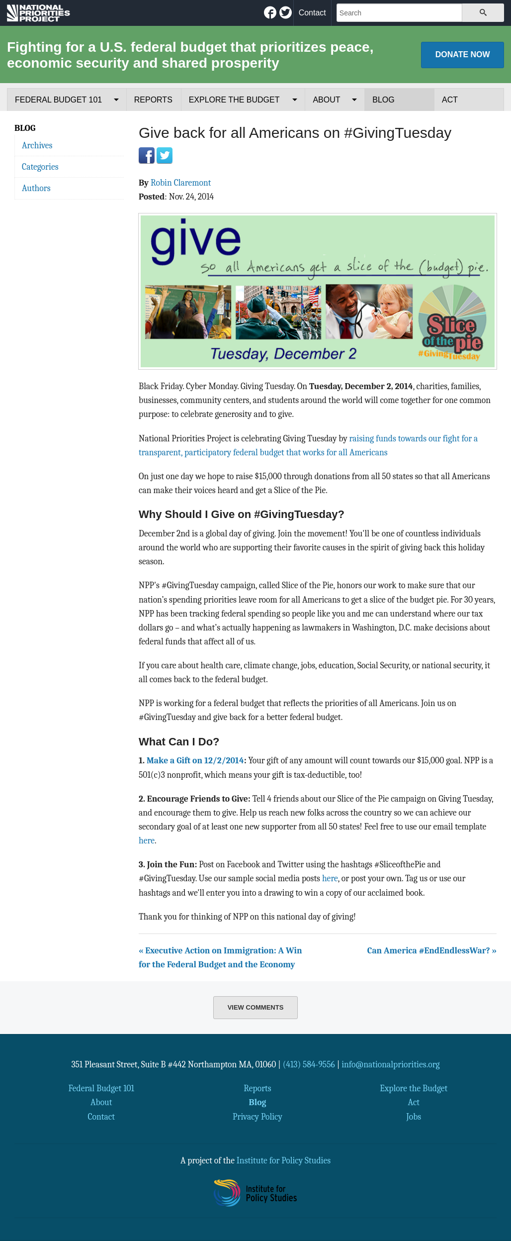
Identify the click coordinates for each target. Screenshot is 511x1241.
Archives (37, 145)
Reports (153, 100)
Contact (312, 12)
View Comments (256, 1007)
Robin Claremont (181, 183)
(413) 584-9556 (309, 1064)
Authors (36, 188)
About (326, 100)
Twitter (164, 155)
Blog (383, 100)
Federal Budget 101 (58, 100)
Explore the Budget (234, 100)
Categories (40, 167)
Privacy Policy (257, 1117)
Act (450, 100)
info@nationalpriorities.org (390, 1064)
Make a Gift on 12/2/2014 (195, 760)
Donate (462, 54)
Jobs (413, 1117)
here (147, 840)
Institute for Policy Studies (284, 1160)
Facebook (147, 155)
